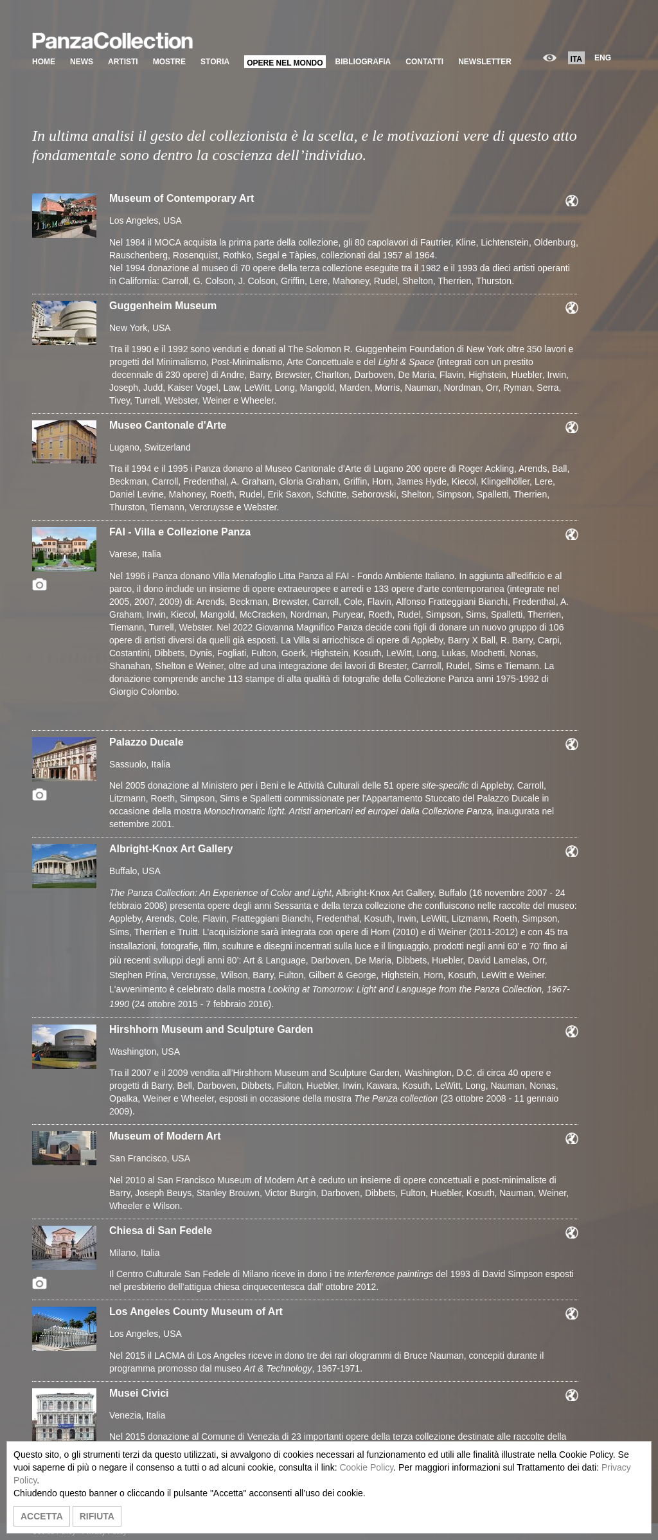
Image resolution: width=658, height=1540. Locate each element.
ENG (602, 57)
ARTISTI (123, 61)
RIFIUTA (97, 1516)
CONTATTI (424, 61)
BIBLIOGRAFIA (363, 61)
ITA (576, 59)
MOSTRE (169, 61)
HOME (43, 61)
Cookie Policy (366, 1467)
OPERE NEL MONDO (285, 62)
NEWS (81, 61)
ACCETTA (42, 1516)
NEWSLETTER (484, 61)
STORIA (214, 61)
